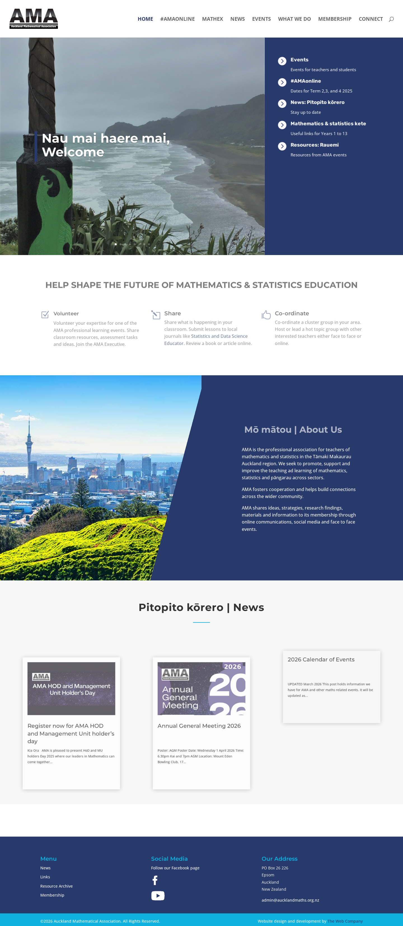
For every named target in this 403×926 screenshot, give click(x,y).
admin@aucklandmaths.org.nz (290, 900)
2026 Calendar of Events (324, 669)
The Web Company (345, 921)
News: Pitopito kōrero (331, 102)
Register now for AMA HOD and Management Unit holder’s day (71, 730)
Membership (335, 19)
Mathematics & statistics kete (341, 124)
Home (145, 19)
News (237, 19)
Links (45, 876)
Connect (371, 19)
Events (261, 19)
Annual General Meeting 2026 (200, 725)
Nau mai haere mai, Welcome (106, 145)
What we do (294, 19)
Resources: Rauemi (328, 145)
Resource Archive (56, 886)
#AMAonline (177, 19)
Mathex (212, 19)
